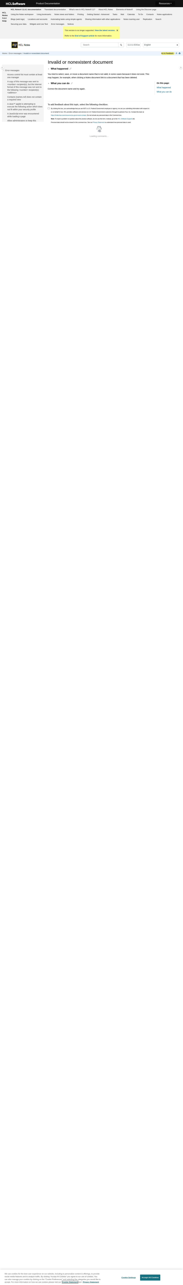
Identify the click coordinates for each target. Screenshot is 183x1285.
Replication (147, 19)
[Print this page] (180, 53)
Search (158, 19)
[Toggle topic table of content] (180, 67)
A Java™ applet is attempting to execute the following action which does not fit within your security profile (24, 107)
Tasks (115, 14)
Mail (122, 14)
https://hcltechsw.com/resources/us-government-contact (68, 115)
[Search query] (102, 45)
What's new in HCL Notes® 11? (82, 9)
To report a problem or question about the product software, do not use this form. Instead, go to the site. (93, 119)
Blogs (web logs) (18, 19)
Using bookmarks (44, 14)
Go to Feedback (167, 53)
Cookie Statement (70, 1283)
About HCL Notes (106, 9)
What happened (164, 87)
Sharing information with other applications (102, 19)
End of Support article (84, 36)
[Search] (121, 45)
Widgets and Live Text (39, 24)
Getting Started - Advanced (98, 14)
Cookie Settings (128, 1278)
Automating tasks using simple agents (66, 19)
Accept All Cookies (150, 1278)
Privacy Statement (98, 122)
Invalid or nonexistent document (36, 53)
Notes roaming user (131, 19)
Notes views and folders (64, 14)
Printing (80, 14)
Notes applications (164, 14)
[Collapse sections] (177, 53)
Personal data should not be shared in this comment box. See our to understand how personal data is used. (91, 122)
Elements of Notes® (124, 9)
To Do (140, 14)
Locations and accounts (37, 19)
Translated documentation (55, 9)
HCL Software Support (125, 119)
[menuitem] (26, 9)
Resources (164, 3)
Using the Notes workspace (22, 14)
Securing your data (18, 24)
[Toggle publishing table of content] (2, 67)
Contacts (150, 14)
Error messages (57, 24)
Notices (70, 24)
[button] (4, 70)
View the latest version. (104, 30)
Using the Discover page (146, 9)
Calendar (131, 14)
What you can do (164, 92)
